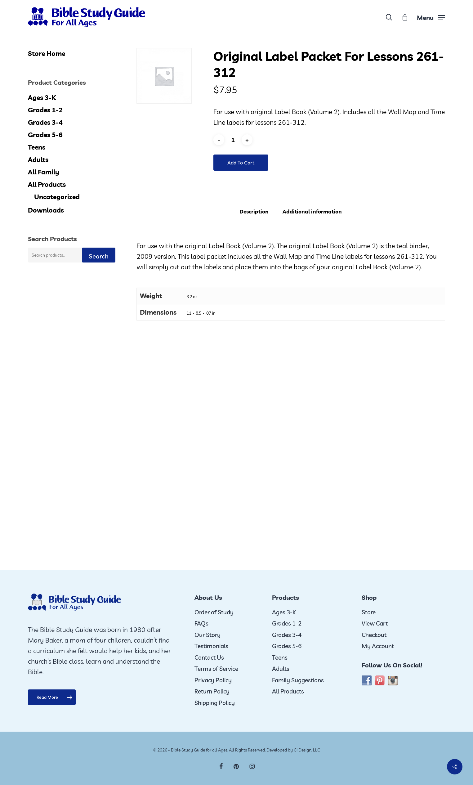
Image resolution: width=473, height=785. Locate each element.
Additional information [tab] (312, 211)
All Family (43, 172)
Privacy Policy (213, 680)
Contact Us (209, 657)
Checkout (374, 635)
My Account (378, 646)
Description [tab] (254, 211)
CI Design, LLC (307, 750)
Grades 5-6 (45, 135)
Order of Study (214, 612)
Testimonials (211, 646)
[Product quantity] (233, 139)
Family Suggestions (298, 680)
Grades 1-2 (45, 110)
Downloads (46, 210)
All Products (47, 184)
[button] (431, 17)
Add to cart (240, 162)
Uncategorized (57, 197)
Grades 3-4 (45, 122)
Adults (38, 159)
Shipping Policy (214, 702)
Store (369, 612)
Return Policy (212, 691)
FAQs (201, 623)
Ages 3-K (42, 97)
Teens (36, 147)
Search (99, 256)
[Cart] (404, 17)
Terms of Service (216, 668)
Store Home (46, 53)
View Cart (375, 623)
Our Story (207, 635)
